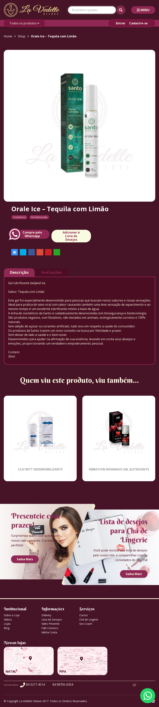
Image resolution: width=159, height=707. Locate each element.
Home (8, 36)
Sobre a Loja (11, 615)
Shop (21, 36)
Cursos (83, 615)
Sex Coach (85, 623)
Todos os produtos (24, 23)
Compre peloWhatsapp (26, 234)
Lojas (7, 623)
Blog (6, 628)
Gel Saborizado (39, 217)
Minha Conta (49, 632)
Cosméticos (19, 217)
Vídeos (8, 619)
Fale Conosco (49, 628)
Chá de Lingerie (88, 619)
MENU (143, 10)
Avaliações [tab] (51, 272)
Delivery (46, 615)
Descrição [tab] (19, 272)
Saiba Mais (25, 559)
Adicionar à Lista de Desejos (71, 236)
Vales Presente (50, 623)
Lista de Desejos (51, 619)
